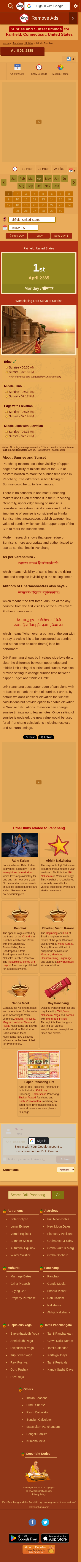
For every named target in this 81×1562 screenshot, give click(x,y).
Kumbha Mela (35, 1441)
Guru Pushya (19, 1369)
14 (52, 199)
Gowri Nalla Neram (60, 1341)
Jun (56, 178)
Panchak (53, 1276)
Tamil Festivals (57, 1362)
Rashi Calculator (37, 1412)
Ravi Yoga (17, 1376)
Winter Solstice (21, 1255)
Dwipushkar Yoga (22, 1348)
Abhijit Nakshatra (58, 1312)
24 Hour (43, 168)
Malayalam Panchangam (43, 1426)
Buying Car (18, 1291)
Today (39, 235)
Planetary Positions (60, 1233)
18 (17, 205)
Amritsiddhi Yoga (21, 1341)
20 (34, 205)
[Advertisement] (40, 122)
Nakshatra (54, 1305)
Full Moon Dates (58, 1219)
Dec (56, 186)
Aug (21, 186)
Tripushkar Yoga (21, 1355)
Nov (47, 186)
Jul (65, 178)
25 (17, 210)
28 (43, 210)
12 (34, 199)
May (48, 178)
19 (26, 205)
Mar (30, 178)
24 (69, 205)
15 (60, 199)
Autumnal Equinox (23, 1248)
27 (34, 210)
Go (58, 1195)
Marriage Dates (21, 1276)
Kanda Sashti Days (60, 1369)
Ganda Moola (56, 1283)
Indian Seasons (36, 1398)
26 (26, 210)
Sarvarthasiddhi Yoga (24, 1333)
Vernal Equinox (21, 1233)
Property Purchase (23, 1298)
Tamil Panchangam (60, 1333)
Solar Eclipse (19, 1219)
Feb (22, 178)
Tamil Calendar (58, 1348)
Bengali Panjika (36, 1434)
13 (43, 199)
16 (69, 199)
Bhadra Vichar (56, 1291)
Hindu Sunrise (35, 1405)
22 (52, 205)
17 (8, 205)
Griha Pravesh (20, 1283)
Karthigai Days (57, 1355)
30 (60, 210)
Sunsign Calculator (39, 1419)
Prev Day (16, 235)
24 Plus (59, 168)
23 (60, 205)
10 (17, 199)
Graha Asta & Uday (60, 1241)
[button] (47, 6)
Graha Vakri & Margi (61, 1248)
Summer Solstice (22, 1241)
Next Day (61, 235)
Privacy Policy (39, 1494)
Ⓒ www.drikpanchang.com (39, 1491)
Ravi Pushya (18, 1362)
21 (43, 205)
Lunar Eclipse (20, 1226)
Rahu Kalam (55, 1298)
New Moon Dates (58, 1226)
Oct (39, 186)
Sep (30, 186)
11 (26, 199)
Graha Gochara (57, 1255)
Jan (13, 178)
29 (52, 210)
